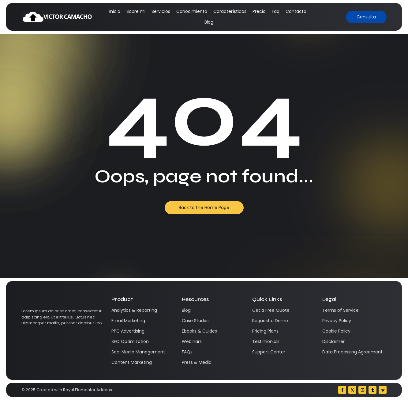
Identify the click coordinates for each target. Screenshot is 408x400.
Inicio (114, 11)
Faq (275, 11)
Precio (259, 11)
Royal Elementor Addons (87, 390)
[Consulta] (366, 17)
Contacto (296, 11)
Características (229, 11)
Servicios (161, 11)
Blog (208, 22)
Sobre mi (135, 11)
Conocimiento (191, 11)
